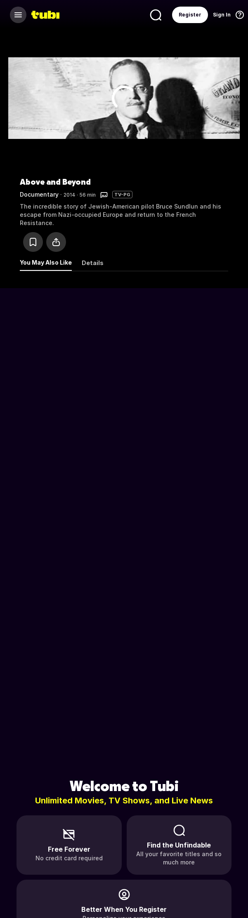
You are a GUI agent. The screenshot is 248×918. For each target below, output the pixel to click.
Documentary (39, 194)
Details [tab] (93, 262)
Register (190, 15)
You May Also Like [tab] (46, 262)
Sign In (222, 15)
